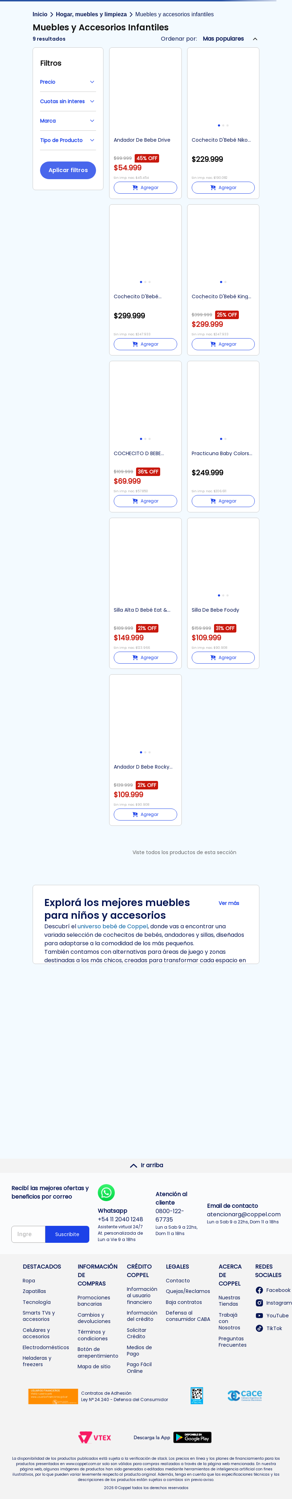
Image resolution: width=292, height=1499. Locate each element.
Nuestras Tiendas (229, 1300)
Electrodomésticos (46, 1347)
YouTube (272, 1315)
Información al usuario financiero (142, 1296)
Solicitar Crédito (136, 1333)
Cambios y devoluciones (94, 1318)
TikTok (268, 1328)
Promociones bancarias (94, 1300)
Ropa (29, 1280)
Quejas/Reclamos (188, 1291)
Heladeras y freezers (37, 1361)
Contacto (178, 1280)
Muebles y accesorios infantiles (174, 14)
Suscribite (67, 1234)
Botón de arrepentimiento (98, 1352)
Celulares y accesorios (36, 1333)
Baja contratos (184, 1302)
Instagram (273, 1303)
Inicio (40, 14)
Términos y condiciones (93, 1335)
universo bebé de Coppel (113, 926)
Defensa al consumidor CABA (188, 1316)
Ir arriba (146, 1165)
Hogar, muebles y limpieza (91, 14)
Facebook (273, 1290)
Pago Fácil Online (139, 1367)
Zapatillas (34, 1291)
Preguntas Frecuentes (233, 1341)
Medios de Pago (139, 1350)
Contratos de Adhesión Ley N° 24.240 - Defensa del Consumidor (124, 1396)
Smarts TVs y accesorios (39, 1316)
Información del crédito (142, 1316)
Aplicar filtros (68, 170)
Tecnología (37, 1302)
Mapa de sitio (94, 1366)
